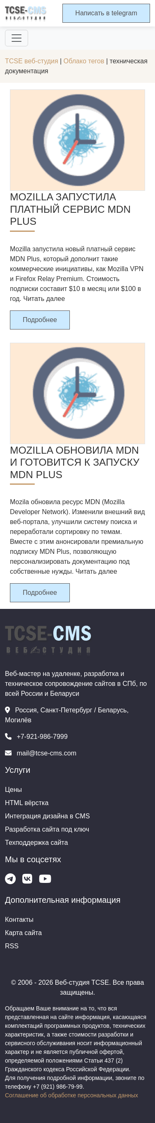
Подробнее (40, 319)
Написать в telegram (106, 13)
